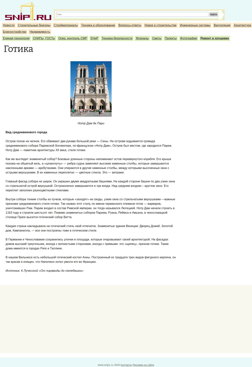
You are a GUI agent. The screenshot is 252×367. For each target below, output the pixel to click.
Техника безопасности (117, 38)
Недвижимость (40, 31)
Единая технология (16, 38)
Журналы (142, 38)
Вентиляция (222, 25)
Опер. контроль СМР (72, 38)
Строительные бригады (34, 25)
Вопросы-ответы (129, 25)
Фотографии (188, 38)
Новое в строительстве (161, 25)
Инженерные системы (195, 25)
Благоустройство (14, 31)
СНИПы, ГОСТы (44, 38)
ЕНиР (94, 38)
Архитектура (242, 25)
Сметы (156, 38)
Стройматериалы (66, 25)
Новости (9, 25)
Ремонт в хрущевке (214, 38)
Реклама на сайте (143, 364)
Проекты (171, 38)
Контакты (126, 364)
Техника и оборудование (98, 25)
